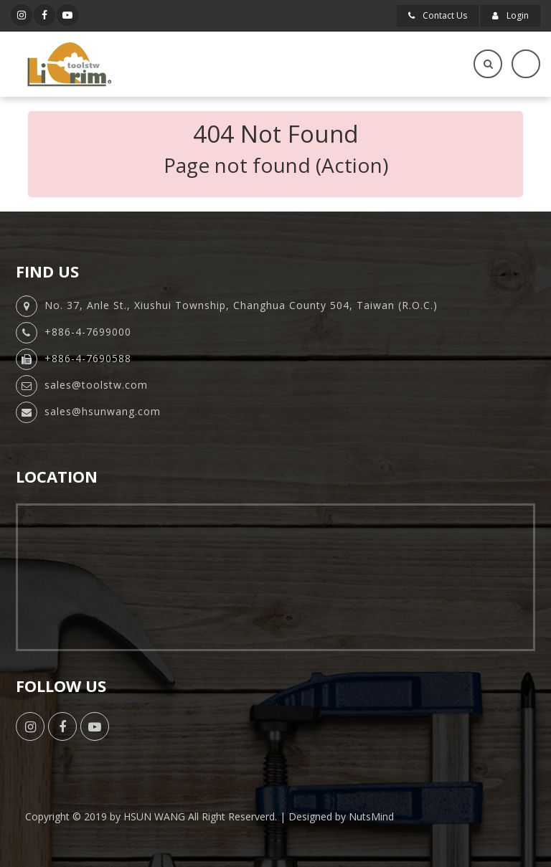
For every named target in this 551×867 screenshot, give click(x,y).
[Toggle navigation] (526, 63)
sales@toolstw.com (96, 385)
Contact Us (437, 15)
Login (510, 15)
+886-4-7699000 (87, 331)
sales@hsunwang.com (102, 411)
